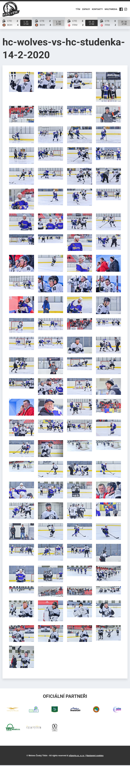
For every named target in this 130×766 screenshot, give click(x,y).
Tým (78, 9)
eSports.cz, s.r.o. (77, 756)
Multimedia (111, 9)
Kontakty (97, 9)
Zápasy (86, 9)
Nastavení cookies (95, 756)
